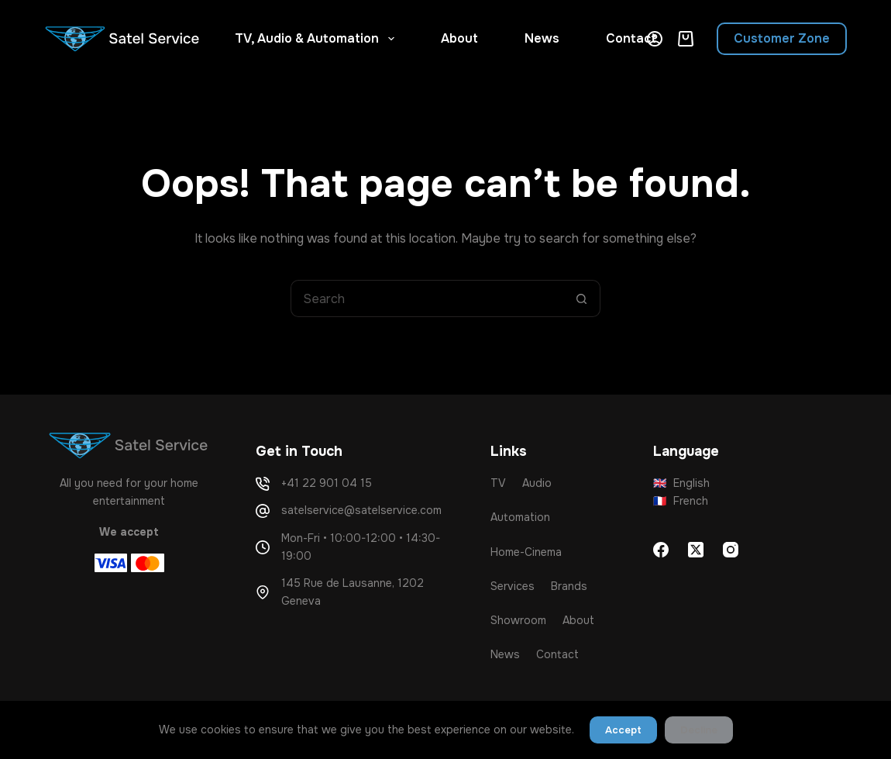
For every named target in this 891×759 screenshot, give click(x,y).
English (681, 483)
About (459, 38)
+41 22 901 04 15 (326, 483)
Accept (623, 730)
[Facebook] (661, 549)
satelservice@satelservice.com (361, 510)
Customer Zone (782, 38)
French (681, 501)
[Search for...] (427, 298)
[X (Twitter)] (696, 549)
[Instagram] (730, 549)
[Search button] (581, 298)
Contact (631, 38)
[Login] (654, 39)
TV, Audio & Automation (317, 38)
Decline (698, 730)
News (542, 38)
